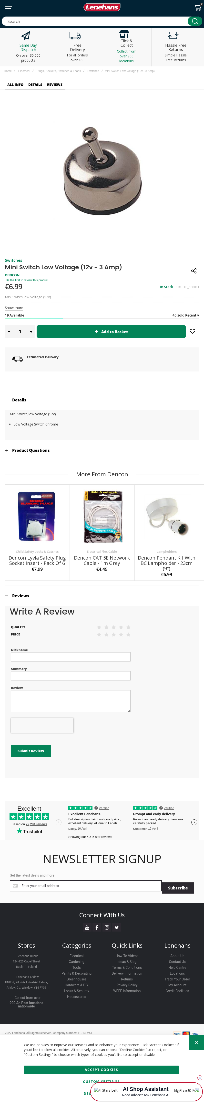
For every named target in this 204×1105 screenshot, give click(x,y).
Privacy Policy (126, 983)
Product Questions (31, 450)
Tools (76, 965)
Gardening (76, 959)
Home (8, 71)
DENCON (12, 275)
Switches (93, 71)
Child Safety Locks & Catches (37, 551)
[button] (9, 331)
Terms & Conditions (127, 965)
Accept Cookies (101, 1069)
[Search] (195, 21)
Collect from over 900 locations (126, 56)
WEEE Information (127, 989)
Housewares (76, 994)
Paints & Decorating (76, 971)
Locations (177, 971)
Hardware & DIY (76, 983)
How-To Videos (126, 954)
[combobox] (102, 21)
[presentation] (42, 725)
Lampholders (167, 551)
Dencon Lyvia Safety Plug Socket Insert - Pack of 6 (37, 560)
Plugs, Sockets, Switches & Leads (59, 71)
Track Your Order (177, 977)
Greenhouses (77, 977)
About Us (177, 954)
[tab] (102, 400)
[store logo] (102, 7)
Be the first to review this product (27, 280)
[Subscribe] (178, 885)
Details (19, 400)
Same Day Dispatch (28, 48)
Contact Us (177, 959)
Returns (127, 977)
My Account (177, 983)
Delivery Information (127, 971)
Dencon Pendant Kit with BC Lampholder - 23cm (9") (166, 563)
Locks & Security (76, 989)
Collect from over (27, 995)
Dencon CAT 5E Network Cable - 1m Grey (102, 560)
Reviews (20, 595)
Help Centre (177, 965)
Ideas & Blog (126, 959)
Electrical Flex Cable (102, 551)
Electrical (24, 71)
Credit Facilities (177, 989)
